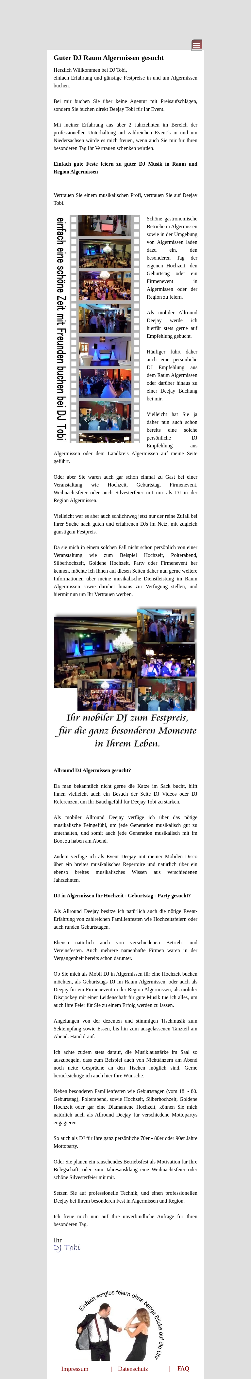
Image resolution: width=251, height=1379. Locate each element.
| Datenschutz (129, 1368)
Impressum (75, 1368)
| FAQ (179, 1368)
